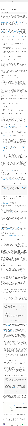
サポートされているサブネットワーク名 (14, 126)
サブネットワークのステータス (9, 318)
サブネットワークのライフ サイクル (17, 36)
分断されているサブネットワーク (8, 150)
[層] (4, 157)
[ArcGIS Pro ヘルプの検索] (13, 1)
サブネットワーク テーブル (9, 33)
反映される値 (18, 179)
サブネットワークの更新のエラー (16, 85)
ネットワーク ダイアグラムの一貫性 (11, 228)
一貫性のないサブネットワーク (7, 135)
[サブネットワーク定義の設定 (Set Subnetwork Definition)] (10, 240)
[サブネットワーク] (22, 146)
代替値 (14, 179)
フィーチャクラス (6, 227)
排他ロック (8, 389)
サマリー (12, 210)
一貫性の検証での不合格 (6, 31)
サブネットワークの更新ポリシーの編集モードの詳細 (11, 191)
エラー (17, 83)
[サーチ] (21, 1)
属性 (8, 179)
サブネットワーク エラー (16, 31)
